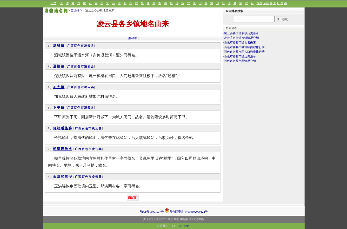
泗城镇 (59, 45)
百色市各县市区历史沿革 (240, 56)
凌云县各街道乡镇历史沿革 (241, 33)
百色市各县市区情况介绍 (240, 61)
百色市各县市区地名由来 (240, 42)
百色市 (79, 45)
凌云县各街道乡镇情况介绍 (241, 37)
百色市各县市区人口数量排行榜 (244, 51)
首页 (53, 3)
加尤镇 (59, 87)
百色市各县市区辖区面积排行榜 (244, 47)
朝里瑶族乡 (62, 149)
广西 (70, 45)
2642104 (184, 226)
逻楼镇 (59, 66)
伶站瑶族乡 (62, 128)
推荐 (259, 3)
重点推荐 (76, 10)
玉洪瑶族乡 (62, 176)
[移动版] (133, 38)
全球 (266, 3)
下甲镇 (59, 107)
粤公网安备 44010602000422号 (186, 210)
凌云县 (89, 45)
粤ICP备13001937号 (151, 211)
